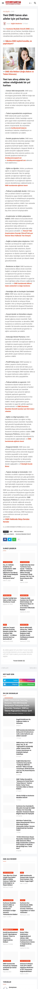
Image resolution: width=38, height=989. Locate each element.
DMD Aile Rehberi (18, 531)
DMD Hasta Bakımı (9, 534)
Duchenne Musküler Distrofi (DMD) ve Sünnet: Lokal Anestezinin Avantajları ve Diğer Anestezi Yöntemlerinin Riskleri (10, 908)
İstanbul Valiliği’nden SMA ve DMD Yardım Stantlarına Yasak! (10, 600)
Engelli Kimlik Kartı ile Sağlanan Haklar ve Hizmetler (23, 721)
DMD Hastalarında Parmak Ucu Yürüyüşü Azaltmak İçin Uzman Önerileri (10, 966)
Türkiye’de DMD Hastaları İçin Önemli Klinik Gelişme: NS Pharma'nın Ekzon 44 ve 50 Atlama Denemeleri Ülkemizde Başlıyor (27, 603)
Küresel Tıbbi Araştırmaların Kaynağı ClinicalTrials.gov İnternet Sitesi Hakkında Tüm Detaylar (19, 233)
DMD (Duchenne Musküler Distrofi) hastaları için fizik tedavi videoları (19, 409)
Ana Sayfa (6, 11)
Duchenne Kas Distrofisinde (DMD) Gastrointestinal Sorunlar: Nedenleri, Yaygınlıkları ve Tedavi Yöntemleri (27, 907)
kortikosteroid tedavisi (18, 128)
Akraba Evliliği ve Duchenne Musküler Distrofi (25, 796)
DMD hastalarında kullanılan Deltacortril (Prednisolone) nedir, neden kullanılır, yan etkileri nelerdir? (25, 733)
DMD (12, 11)
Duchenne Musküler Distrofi (23, 534)
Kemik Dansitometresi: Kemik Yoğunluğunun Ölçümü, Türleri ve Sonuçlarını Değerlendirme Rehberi (10, 937)
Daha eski (33, 668)
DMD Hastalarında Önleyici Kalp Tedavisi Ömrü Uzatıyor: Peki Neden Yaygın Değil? (27, 878)
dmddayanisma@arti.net (13, 158)
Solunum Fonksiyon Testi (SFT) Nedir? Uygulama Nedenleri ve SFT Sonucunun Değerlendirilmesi (26, 967)
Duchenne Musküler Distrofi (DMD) (18, 29)
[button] (3, 3)
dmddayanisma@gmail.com (16, 160)
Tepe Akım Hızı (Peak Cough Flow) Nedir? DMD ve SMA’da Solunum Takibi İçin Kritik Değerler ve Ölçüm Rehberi (10, 880)
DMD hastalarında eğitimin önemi (16, 185)
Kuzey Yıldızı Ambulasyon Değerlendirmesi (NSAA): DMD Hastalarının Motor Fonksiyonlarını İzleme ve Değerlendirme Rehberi (27, 939)
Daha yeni (5, 668)
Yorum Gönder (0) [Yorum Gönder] (19, 661)
